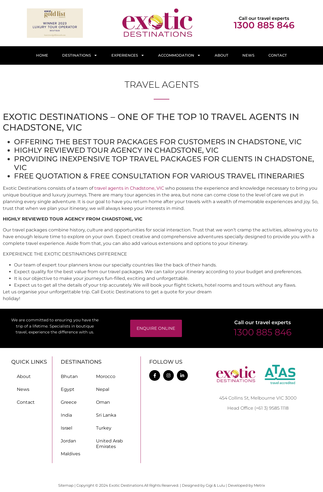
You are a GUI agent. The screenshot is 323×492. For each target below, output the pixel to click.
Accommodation (179, 55)
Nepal (102, 389)
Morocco (105, 376)
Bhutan (69, 376)
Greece (69, 402)
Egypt (67, 389)
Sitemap (66, 485)
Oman (103, 402)
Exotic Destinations (126, 485)
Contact (277, 55)
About (221, 55)
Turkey (103, 428)
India (66, 415)
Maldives (70, 453)
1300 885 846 (264, 25)
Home (42, 55)
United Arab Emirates (109, 443)
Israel (66, 428)
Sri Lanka (106, 415)
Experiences (127, 55)
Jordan (68, 441)
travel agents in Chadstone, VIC (129, 188)
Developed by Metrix (246, 485)
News (248, 55)
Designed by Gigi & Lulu (203, 485)
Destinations (79, 55)
